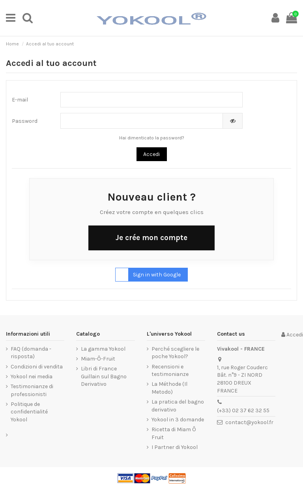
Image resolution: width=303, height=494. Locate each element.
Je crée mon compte (151, 237)
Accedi (151, 154)
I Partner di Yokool (175, 447)
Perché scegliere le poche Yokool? (175, 353)
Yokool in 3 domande (178, 419)
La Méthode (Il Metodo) (169, 388)
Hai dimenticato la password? (151, 138)
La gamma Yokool (103, 349)
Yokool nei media (31, 376)
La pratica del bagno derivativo (178, 405)
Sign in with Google (148, 274)
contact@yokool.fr (249, 422)
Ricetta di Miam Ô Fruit (174, 433)
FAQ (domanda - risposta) (31, 353)
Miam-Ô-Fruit (98, 358)
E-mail (20, 99)
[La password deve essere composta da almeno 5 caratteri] (141, 121)
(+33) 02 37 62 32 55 (243, 410)
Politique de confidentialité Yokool (29, 412)
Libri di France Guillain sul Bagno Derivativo (104, 376)
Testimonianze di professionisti (32, 390)
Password (24, 121)
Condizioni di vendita (37, 366)
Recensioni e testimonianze (170, 370)
